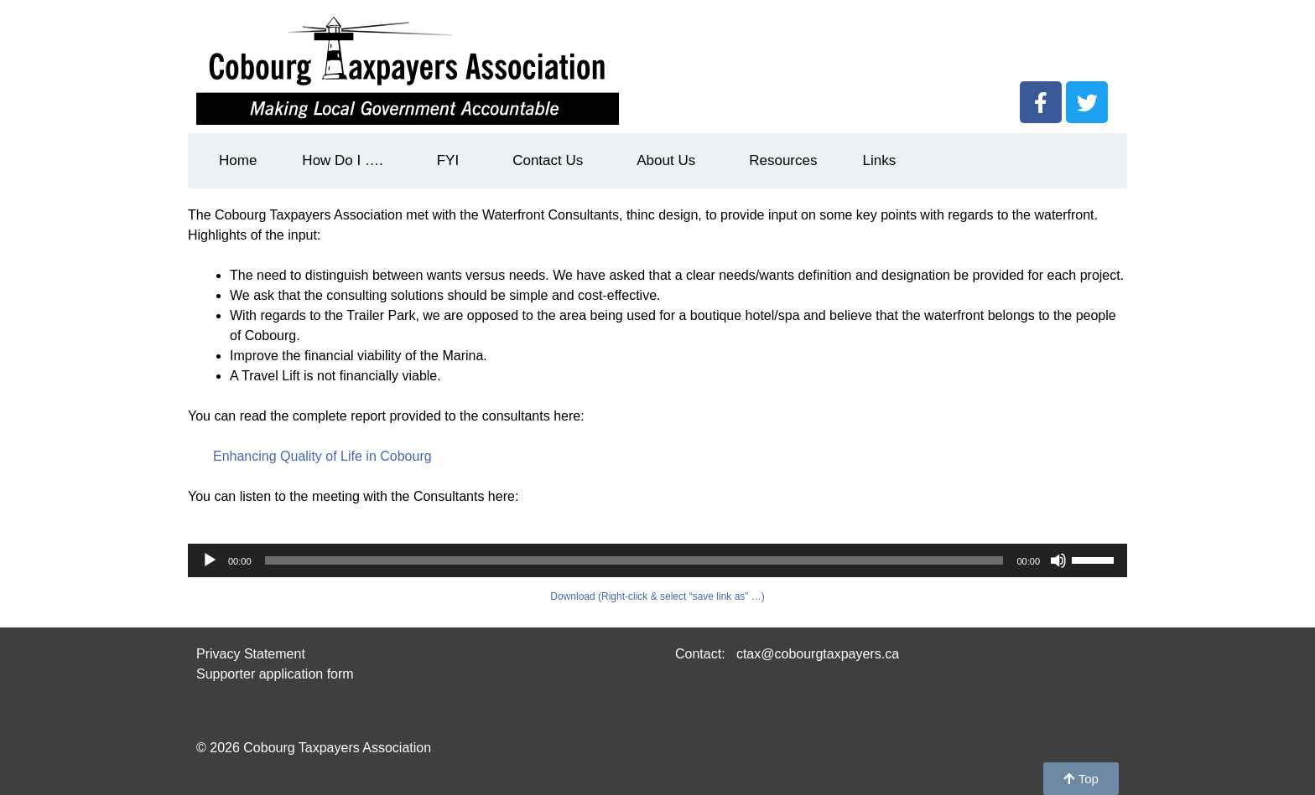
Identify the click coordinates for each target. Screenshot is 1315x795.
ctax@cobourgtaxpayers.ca (815, 654)
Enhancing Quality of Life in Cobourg (322, 456)
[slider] (634, 560)
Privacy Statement (250, 654)
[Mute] (1058, 560)
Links (879, 160)
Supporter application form (275, 674)
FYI (452, 160)
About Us (670, 160)
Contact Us (551, 160)
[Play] (209, 560)
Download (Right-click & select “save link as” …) (657, 596)
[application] (657, 560)
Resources (783, 160)
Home (238, 160)
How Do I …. (346, 160)
